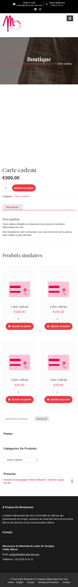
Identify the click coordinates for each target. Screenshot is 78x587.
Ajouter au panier (24, 188)
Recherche (41, 419)
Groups (31, 582)
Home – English (15, 582)
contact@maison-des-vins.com (24, 554)
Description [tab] (12, 207)
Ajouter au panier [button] (21, 326)
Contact (66, 582)
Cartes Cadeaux (22, 196)
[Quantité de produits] (7, 187)
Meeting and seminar (48, 582)
